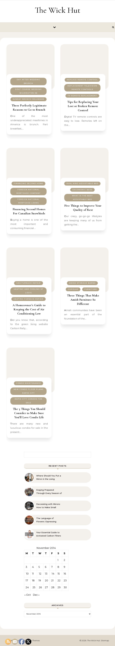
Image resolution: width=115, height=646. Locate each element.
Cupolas (73, 289)
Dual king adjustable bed (82, 183)
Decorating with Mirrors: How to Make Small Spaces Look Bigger (48, 506)
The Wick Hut (57, 10)
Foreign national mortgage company (28, 191)
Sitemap (105, 640)
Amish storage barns (82, 283)
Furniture (90, 289)
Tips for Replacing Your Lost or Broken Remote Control (83, 106)
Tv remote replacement (82, 96)
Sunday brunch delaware (28, 99)
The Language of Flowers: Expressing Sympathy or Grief (46, 520)
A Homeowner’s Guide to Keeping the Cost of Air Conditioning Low (29, 309)
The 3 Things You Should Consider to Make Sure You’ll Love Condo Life (29, 413)
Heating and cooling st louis (28, 291)
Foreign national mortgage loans (28, 201)
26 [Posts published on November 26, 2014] (40, 587)
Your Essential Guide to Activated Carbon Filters (48, 534)
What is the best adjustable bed (82, 197)
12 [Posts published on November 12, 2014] (40, 573)
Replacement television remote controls (82, 88)
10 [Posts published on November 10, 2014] (27, 573)
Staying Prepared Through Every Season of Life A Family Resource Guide (49, 492)
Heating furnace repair (28, 299)
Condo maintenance (28, 383)
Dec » (36, 594)
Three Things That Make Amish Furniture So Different (83, 300)
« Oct (27, 594)
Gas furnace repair (28, 283)
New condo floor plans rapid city (28, 391)
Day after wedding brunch (28, 81)
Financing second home (28, 183)
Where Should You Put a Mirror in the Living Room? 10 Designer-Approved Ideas (48, 477)
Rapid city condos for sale (28, 401)
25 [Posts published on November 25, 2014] (33, 587)
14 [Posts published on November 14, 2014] (53, 573)
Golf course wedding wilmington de (28, 91)
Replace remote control (82, 80)
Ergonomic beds (82, 190)
